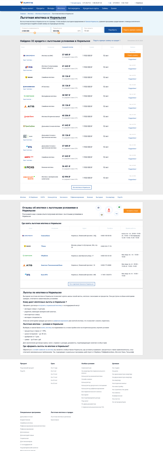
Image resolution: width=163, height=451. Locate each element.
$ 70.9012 (116, 3)
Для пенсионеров (26, 441)
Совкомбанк (45, 235)
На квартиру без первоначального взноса (93, 372)
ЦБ (109, 3)
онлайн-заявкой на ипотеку (43, 350)
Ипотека (61, 8)
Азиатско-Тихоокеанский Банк (51, 265)
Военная (90, 197)
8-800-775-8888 (106, 265)
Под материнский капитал (29, 448)
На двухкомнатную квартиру (122, 377)
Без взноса (63, 197)
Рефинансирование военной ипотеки (32, 426)
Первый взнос (57, 28)
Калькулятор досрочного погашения (94, 385)
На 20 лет (54, 380)
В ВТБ (43, 197)
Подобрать (112, 30)
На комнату (116, 393)
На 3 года (54, 368)
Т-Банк (43, 246)
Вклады (51, 8)
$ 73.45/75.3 (87, 3)
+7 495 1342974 (106, 275)
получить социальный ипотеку (50, 305)
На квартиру (110, 197)
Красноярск (55, 420)
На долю (115, 371)
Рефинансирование (77, 197)
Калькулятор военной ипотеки (92, 376)
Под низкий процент (27, 368)
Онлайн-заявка (87, 379)
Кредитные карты (91, 8)
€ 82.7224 (125, 3)
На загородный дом (119, 402)
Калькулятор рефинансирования (93, 388)
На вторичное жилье (119, 383)
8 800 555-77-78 (106, 246)
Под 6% (120, 197)
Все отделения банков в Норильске (82, 284)
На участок (116, 399)
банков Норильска (92, 21)
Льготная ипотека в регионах (61, 417)
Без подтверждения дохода (91, 398)
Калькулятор (52, 197)
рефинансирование (61, 321)
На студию (115, 368)
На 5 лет (53, 371)
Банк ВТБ (44, 275)
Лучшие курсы (75, 3)
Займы (105, 8)
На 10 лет (54, 374)
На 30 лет (54, 383)
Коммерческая (117, 396)
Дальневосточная (26, 417)
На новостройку (117, 386)
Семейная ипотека (26, 423)
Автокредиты (74, 8)
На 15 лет (54, 377)
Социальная (24, 438)
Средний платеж (67, 47)
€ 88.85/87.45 (97, 3)
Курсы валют (27, 8)
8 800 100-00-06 (106, 236)
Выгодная (99, 197)
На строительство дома (120, 390)
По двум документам (89, 404)
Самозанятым (86, 368)
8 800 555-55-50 (106, 256)
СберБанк (44, 255)
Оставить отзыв (132, 211)
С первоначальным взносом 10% (93, 407)
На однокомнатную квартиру (122, 374)
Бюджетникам (25, 420)
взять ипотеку (46, 327)
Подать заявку (133, 55)
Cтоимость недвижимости (30, 28)
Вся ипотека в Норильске (81, 187)
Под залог (85, 401)
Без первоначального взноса (91, 392)
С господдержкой (26, 445)
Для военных (24, 432)
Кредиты (40, 8)
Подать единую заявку (132, 30)
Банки (113, 8)
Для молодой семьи (27, 435)
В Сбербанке (33, 197)
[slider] (35, 33)
